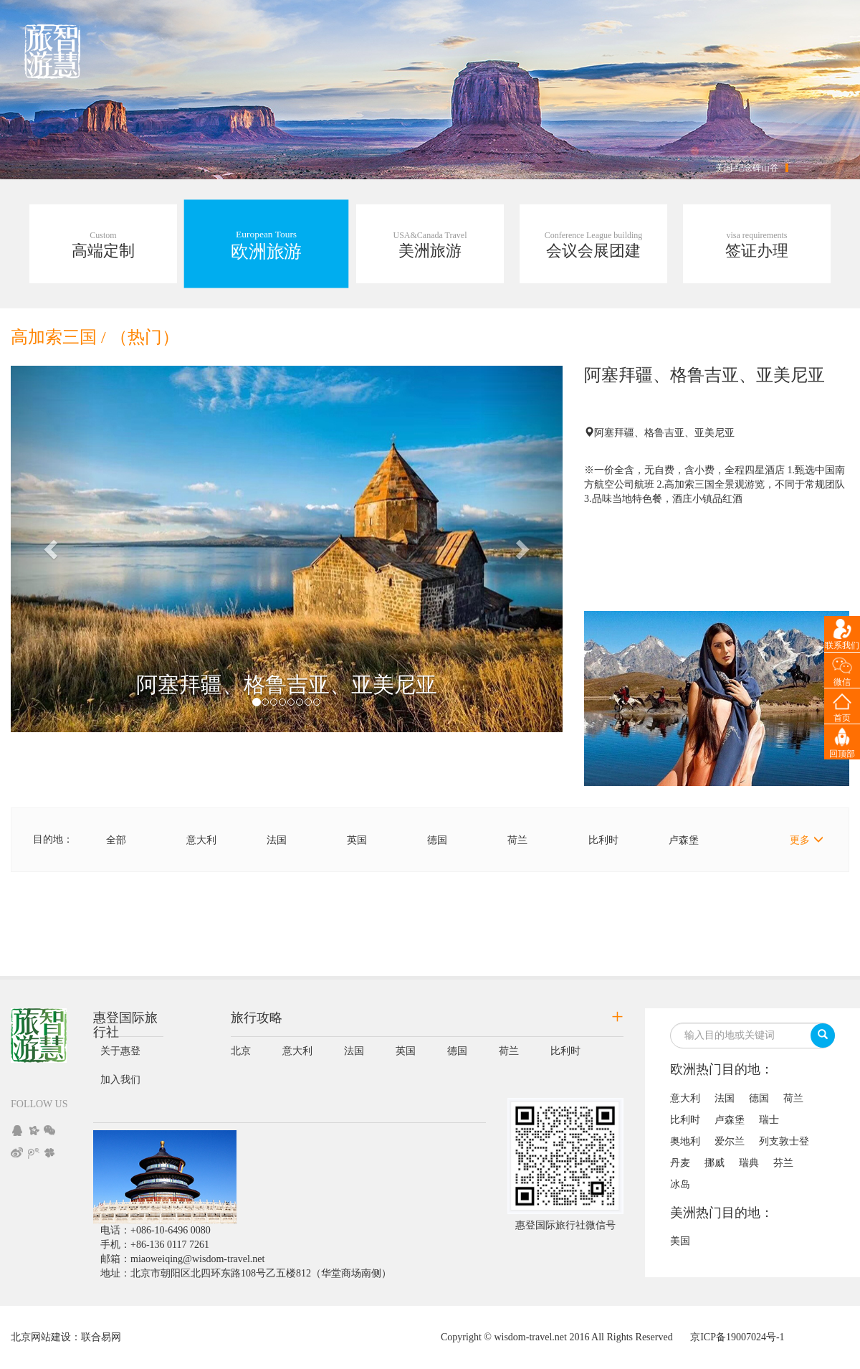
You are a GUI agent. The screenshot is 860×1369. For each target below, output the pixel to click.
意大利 (201, 840)
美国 (680, 1241)
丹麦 (680, 1162)
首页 (842, 718)
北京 (241, 1051)
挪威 (714, 1162)
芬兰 (783, 1162)
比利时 (603, 840)
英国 (357, 840)
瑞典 (749, 1162)
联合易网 (101, 1337)
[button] (52, 549)
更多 (806, 839)
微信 (842, 682)
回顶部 (842, 754)
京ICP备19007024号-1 (737, 1337)
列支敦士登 (784, 1141)
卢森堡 (684, 840)
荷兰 (517, 840)
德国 (437, 840)
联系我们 (842, 645)
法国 (277, 840)
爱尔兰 (730, 1141)
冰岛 (680, 1184)
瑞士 (769, 1119)
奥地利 (685, 1141)
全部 (116, 840)
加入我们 (120, 1079)
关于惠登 (120, 1051)
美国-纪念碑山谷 (746, 168)
